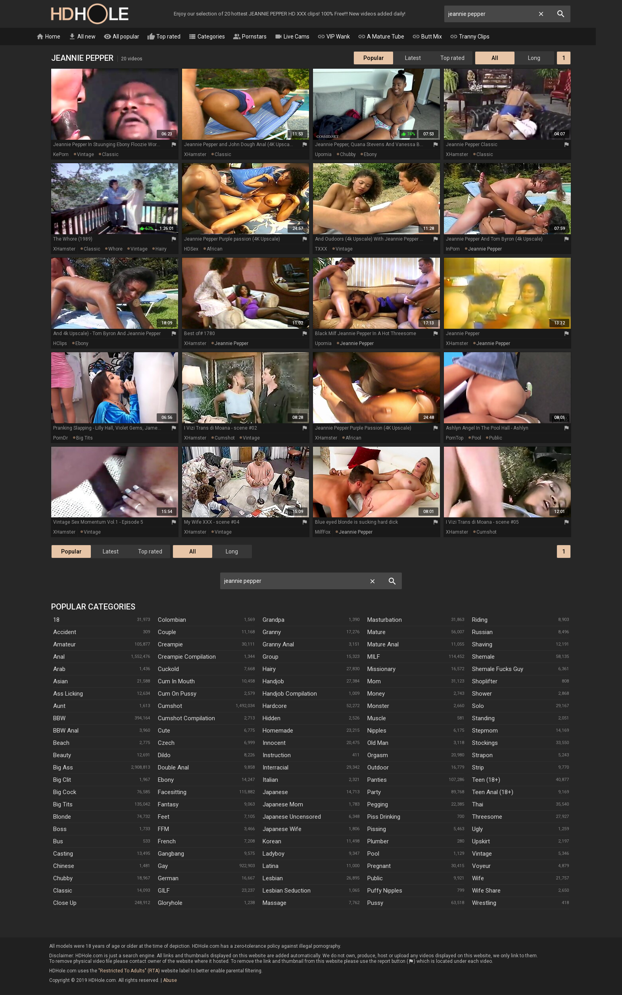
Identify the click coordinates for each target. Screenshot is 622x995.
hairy (161, 249)
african (215, 249)
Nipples (376, 731)
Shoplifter (484, 681)
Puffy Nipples (384, 891)
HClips (60, 344)
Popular (373, 58)
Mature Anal (383, 644)
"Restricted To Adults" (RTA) (129, 971)
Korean (272, 841)
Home (61, 37)
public (495, 438)
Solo (478, 706)
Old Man (377, 743)
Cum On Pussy (177, 694)
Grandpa (273, 620)
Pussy (375, 903)
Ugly (477, 829)
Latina (270, 866)
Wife (478, 878)
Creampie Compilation (187, 657)
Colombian (172, 620)
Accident (64, 632)
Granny (272, 632)
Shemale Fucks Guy (497, 669)
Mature (376, 632)
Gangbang (171, 854)
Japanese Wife (282, 829)
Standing (483, 718)
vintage (85, 155)
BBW (59, 718)
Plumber (378, 841)
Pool (373, 854)
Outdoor (378, 767)
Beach (61, 743)
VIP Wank (346, 37)
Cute (164, 731)
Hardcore (275, 706)
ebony (370, 155)
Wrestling (484, 903)
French (167, 841)
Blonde (62, 817)
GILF (164, 891)
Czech (166, 743)
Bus (58, 841)
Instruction (277, 755)
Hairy (269, 669)
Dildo (164, 755)
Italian (270, 780)
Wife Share (486, 891)
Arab (59, 669)
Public (375, 878)
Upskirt (481, 841)
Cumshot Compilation (186, 718)
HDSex (191, 249)
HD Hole (89, 14)
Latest (413, 58)
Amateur (64, 644)
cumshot (225, 438)
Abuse (170, 980)
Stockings (485, 743)
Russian (482, 632)
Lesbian (273, 878)
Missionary (381, 669)
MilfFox (322, 532)
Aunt (59, 706)
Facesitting (172, 792)
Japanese (275, 792)
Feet (163, 817)
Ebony (166, 780)
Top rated (177, 37)
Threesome (487, 817)
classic (110, 155)
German (168, 878)
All (494, 58)
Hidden (271, 718)
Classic (62, 891)
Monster (378, 706)
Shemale (483, 657)
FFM (163, 829)
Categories (220, 37)
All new (95, 37)
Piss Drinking (383, 817)
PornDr (60, 438)
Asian (60, 681)
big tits (84, 438)
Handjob (273, 681)
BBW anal (66, 731)
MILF (373, 657)
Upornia (323, 155)
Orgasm (377, 755)
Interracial (275, 767)
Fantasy (168, 804)
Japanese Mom (283, 804)
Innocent (274, 743)
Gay (163, 866)
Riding (480, 620)
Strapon (482, 755)
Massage (274, 903)
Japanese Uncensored (292, 817)
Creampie (170, 644)
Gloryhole (170, 903)
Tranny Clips (483, 37)
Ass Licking (68, 694)
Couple (167, 632)
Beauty (62, 755)
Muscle (376, 718)
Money (376, 694)
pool (476, 438)
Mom (374, 681)
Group (270, 657)
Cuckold (168, 669)
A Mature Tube (394, 37)
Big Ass (63, 767)
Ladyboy (273, 854)
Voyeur (481, 866)
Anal (59, 657)
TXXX (321, 249)
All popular (134, 37)
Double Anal (173, 767)
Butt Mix (440, 37)
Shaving (482, 644)
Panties (377, 780)
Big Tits (63, 804)
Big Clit (62, 780)
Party (374, 792)
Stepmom (485, 731)
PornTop (454, 438)
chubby (348, 155)
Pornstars (263, 37)
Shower (482, 694)
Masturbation (384, 620)
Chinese (63, 866)
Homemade (278, 731)
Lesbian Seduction (287, 891)
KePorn (61, 155)
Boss (60, 829)
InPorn (453, 249)
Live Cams (305, 37)
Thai (477, 804)
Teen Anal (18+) (492, 792)
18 (56, 620)
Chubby (63, 878)
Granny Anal (278, 644)
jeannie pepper (485, 249)
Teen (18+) (486, 780)
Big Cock (64, 792)
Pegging (377, 804)
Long (534, 58)
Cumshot (170, 706)
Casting (63, 854)
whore (115, 249)
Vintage (482, 854)
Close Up (65, 903)
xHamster (195, 155)
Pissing (376, 829)
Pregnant (379, 866)
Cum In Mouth (176, 681)
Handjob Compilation (290, 694)
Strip (478, 767)
